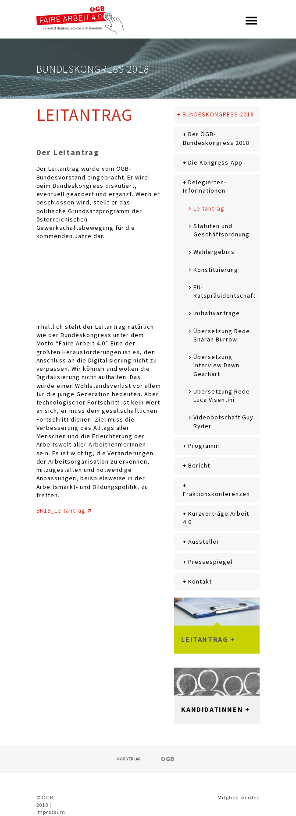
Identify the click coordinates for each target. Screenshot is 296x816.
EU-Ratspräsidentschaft (224, 291)
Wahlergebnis (214, 252)
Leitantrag (209, 208)
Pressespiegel (210, 562)
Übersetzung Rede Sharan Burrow (221, 335)
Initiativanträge (216, 313)
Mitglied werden (239, 797)
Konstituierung (215, 270)
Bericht (199, 465)
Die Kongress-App (215, 162)
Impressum (51, 812)
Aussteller (203, 541)
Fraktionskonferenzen (216, 494)
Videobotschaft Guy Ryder (223, 421)
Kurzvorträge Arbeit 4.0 (216, 518)
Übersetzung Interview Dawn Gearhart (216, 365)
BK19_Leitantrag (61, 510)
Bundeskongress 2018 (217, 114)
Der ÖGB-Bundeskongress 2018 (216, 138)
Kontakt (200, 581)
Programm (203, 446)
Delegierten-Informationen (204, 186)
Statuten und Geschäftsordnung (221, 230)
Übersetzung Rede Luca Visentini (221, 395)
